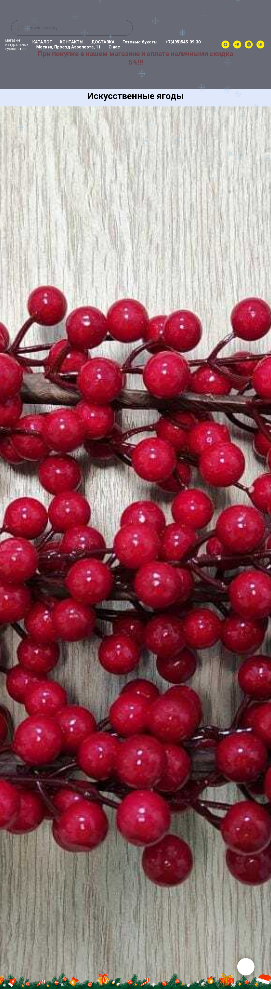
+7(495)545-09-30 (183, 41)
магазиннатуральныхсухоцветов (16, 44)
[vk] (260, 44)
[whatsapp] (249, 44)
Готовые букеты (140, 41)
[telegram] (237, 44)
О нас (114, 47)
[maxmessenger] (225, 44)
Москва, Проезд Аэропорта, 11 (68, 47)
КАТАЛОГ (42, 41)
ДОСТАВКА (103, 41)
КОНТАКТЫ (71, 41)
